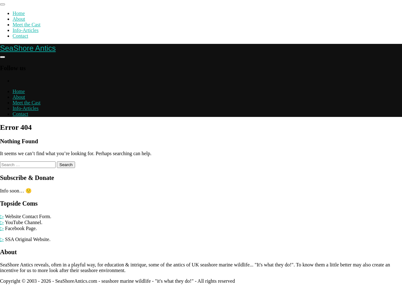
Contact (20, 36)
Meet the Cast (27, 24)
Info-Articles (26, 30)
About (19, 19)
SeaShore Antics (28, 48)
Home (19, 13)
